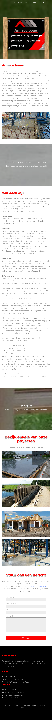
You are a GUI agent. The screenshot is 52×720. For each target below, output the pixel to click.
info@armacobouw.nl (37, 586)
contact (38, 376)
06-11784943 (10, 690)
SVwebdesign (26, 707)
